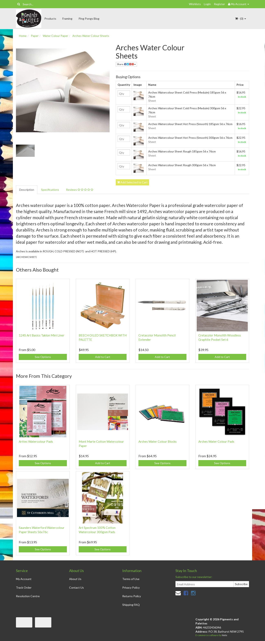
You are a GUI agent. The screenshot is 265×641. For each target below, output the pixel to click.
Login (207, 4)
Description (26, 189)
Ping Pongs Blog (89, 18)
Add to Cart (102, 357)
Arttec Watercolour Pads (36, 441)
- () (240, 18)
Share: (126, 64)
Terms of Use (130, 579)
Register (219, 4)
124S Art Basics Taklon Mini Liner (41, 335)
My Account (23, 579)
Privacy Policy (131, 587)
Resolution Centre (28, 596)
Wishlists (195, 4)
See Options (43, 357)
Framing (67, 18)
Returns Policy (131, 596)
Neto (224, 635)
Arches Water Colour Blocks (157, 441)
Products (50, 18)
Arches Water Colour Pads (216, 441)
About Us (75, 579)
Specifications (50, 189)
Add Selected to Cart (132, 182)
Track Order (23, 587)
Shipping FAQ (131, 604)
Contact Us (76, 587)
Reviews (79, 189)
